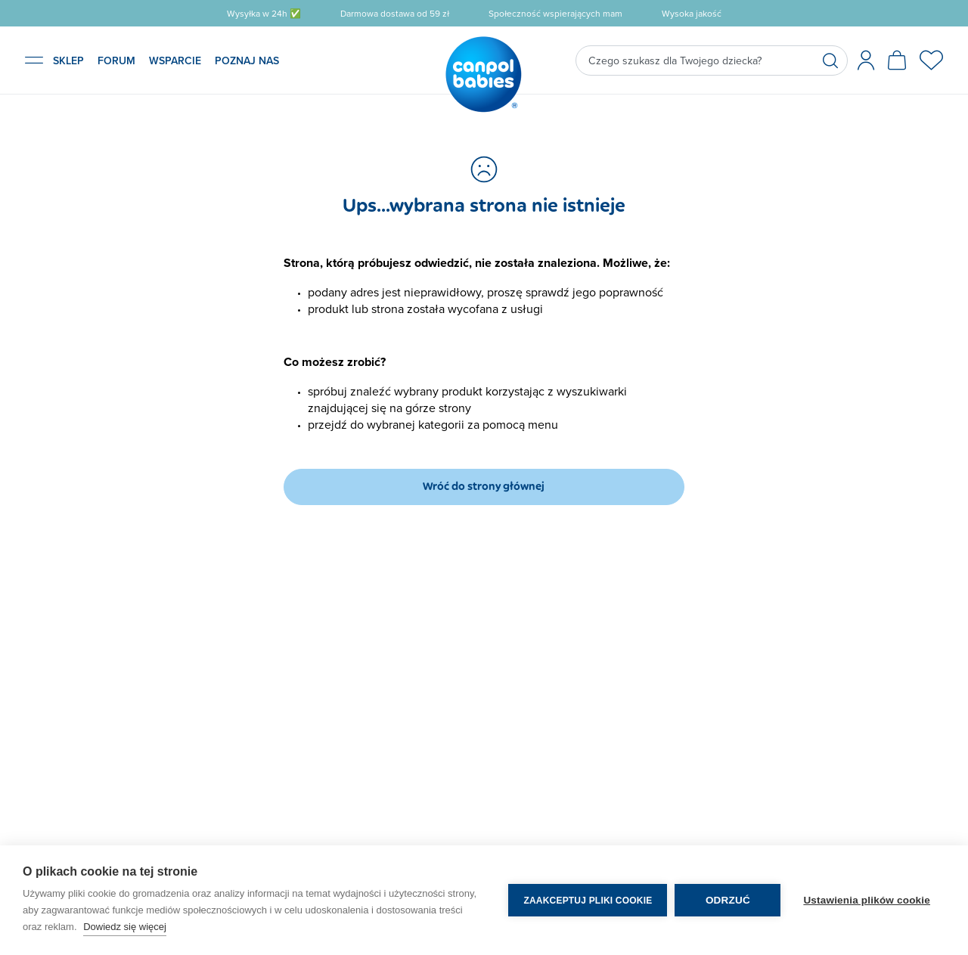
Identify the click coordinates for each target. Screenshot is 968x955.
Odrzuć (728, 900)
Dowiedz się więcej (124, 926)
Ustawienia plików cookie (866, 900)
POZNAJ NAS (247, 60)
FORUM (116, 60)
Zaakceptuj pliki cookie (587, 900)
